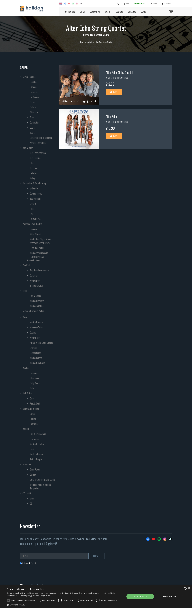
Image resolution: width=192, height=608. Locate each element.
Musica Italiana (36, 358)
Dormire (33, 474)
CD (31, 503)
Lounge (33, 418)
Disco (32, 398)
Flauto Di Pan (35, 219)
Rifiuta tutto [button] (169, 596)
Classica (33, 82)
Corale (32, 102)
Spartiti (108, 11)
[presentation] (40, 575)
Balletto (33, 107)
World (25, 317)
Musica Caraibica (36, 306)
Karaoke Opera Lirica (38, 142)
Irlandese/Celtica (36, 327)
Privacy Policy (36, 584)
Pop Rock (26, 265)
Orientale (33, 347)
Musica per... (27, 464)
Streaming (132, 11)
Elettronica (34, 423)
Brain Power (35, 469)
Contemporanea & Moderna (41, 137)
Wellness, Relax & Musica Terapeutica (40, 486)
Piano (32, 208)
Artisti (82, 11)
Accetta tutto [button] (140, 596)
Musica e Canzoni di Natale (33, 311)
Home (81, 42)
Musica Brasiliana (37, 301)
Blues (32, 163)
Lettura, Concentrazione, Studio (42, 479)
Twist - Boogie (36, 459)
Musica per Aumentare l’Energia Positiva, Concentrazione (37, 256)
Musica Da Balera (37, 444)
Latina (25, 290)
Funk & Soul (27, 393)
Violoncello (34, 188)
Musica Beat (35, 280)
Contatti (144, 11)
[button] (64, 604)
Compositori (95, 11)
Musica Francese (36, 322)
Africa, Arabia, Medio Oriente (41, 342)
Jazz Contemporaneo (38, 153)
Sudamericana (35, 352)
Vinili (32, 498)
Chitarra (33, 203)
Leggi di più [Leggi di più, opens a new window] (45, 596)
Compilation (34, 122)
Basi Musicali (35, 198)
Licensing (119, 11)
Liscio (32, 449)
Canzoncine (34, 373)
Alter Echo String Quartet (119, 72)
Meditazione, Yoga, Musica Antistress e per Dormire (40, 241)
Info (113, 92)
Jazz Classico (35, 158)
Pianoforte (34, 112)
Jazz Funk (34, 168)
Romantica (34, 92)
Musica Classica (29, 77)
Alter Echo (111, 116)
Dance (32, 413)
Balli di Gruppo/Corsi (38, 434)
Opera (32, 127)
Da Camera (34, 97)
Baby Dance (35, 383)
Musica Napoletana (37, 363)
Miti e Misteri (35, 234)
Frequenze (34, 229)
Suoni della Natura (37, 248)
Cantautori (34, 275)
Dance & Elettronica (31, 408)
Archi (32, 117)
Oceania (33, 332)
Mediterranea (35, 337)
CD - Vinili (27, 493)
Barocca (33, 87)
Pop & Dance (35, 295)
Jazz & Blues (28, 148)
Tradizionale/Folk (36, 285)
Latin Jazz (34, 173)
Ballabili (26, 429)
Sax (31, 213)
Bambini (26, 368)
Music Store (70, 11)
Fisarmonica (34, 439)
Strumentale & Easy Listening (35, 183)
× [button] (189, 588)
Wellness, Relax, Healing (32, 224)
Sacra (32, 132)
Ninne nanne (35, 378)
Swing (32, 178)
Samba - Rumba (36, 454)
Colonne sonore (36, 193)
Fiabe (32, 388)
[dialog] (96, 596)
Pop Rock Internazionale (39, 270)
